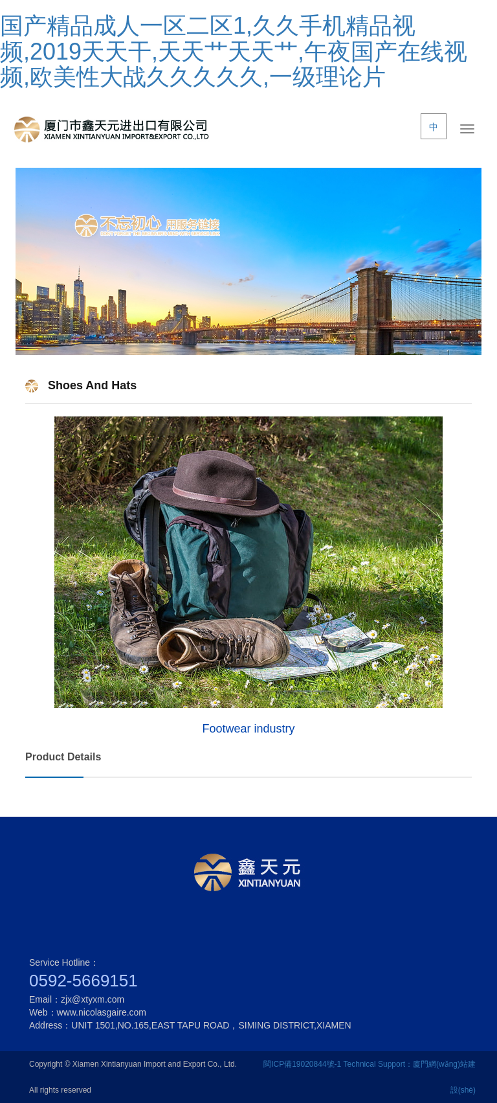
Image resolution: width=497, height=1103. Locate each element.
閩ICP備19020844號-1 (302, 1064)
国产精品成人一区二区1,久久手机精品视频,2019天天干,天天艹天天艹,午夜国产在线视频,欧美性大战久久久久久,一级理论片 (233, 51)
